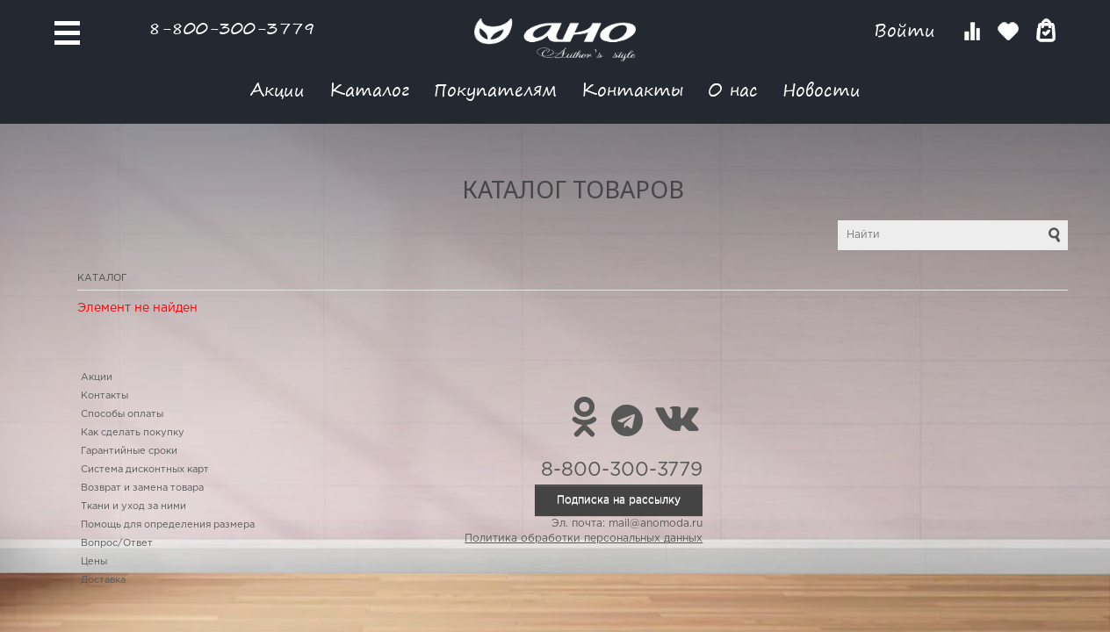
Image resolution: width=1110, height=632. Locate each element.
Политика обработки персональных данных (584, 538)
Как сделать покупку (132, 432)
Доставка (103, 580)
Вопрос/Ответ (117, 543)
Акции (277, 89)
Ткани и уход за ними (133, 506)
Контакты (632, 89)
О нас (733, 89)
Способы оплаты (122, 414)
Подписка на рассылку (619, 500)
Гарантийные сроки (129, 451)
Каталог (369, 89)
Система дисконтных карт (145, 469)
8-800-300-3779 (231, 27)
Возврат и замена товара (142, 488)
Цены (94, 561)
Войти (907, 30)
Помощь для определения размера (168, 525)
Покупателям (495, 89)
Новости (821, 89)
